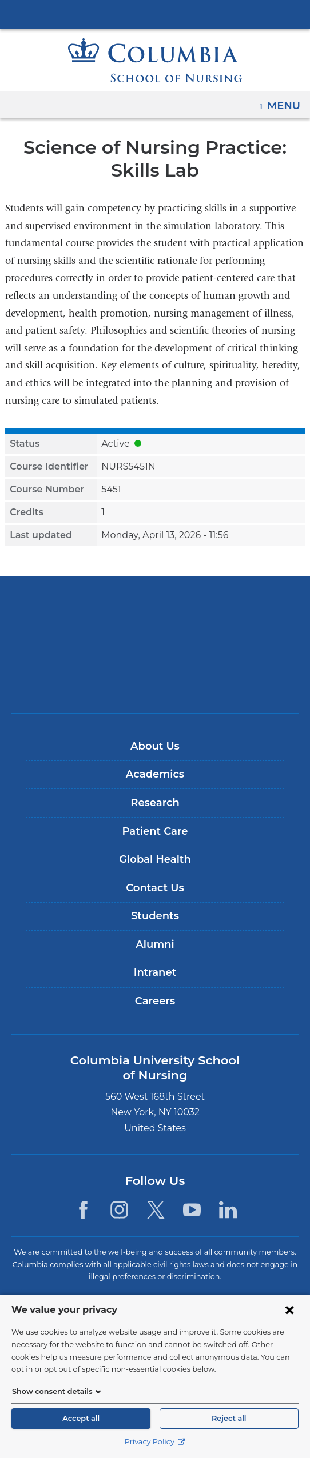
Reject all (229, 1418)
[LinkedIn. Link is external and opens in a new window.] (227, 1209)
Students (155, 916)
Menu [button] (285, 101)
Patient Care (155, 831)
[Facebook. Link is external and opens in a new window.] (83, 1209)
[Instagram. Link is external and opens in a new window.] (119, 1209)
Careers (155, 1001)
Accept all (81, 1418)
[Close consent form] (289, 1309)
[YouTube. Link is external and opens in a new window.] (191, 1209)
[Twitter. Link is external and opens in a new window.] (155, 1209)
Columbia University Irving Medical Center (155, 13)
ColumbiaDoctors (155, 680)
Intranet (155, 972)
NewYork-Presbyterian (155, 644)
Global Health (155, 859)
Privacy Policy (154, 1441)
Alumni (154, 944)
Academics (155, 774)
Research (155, 802)
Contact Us (155, 888)
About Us (155, 746)
